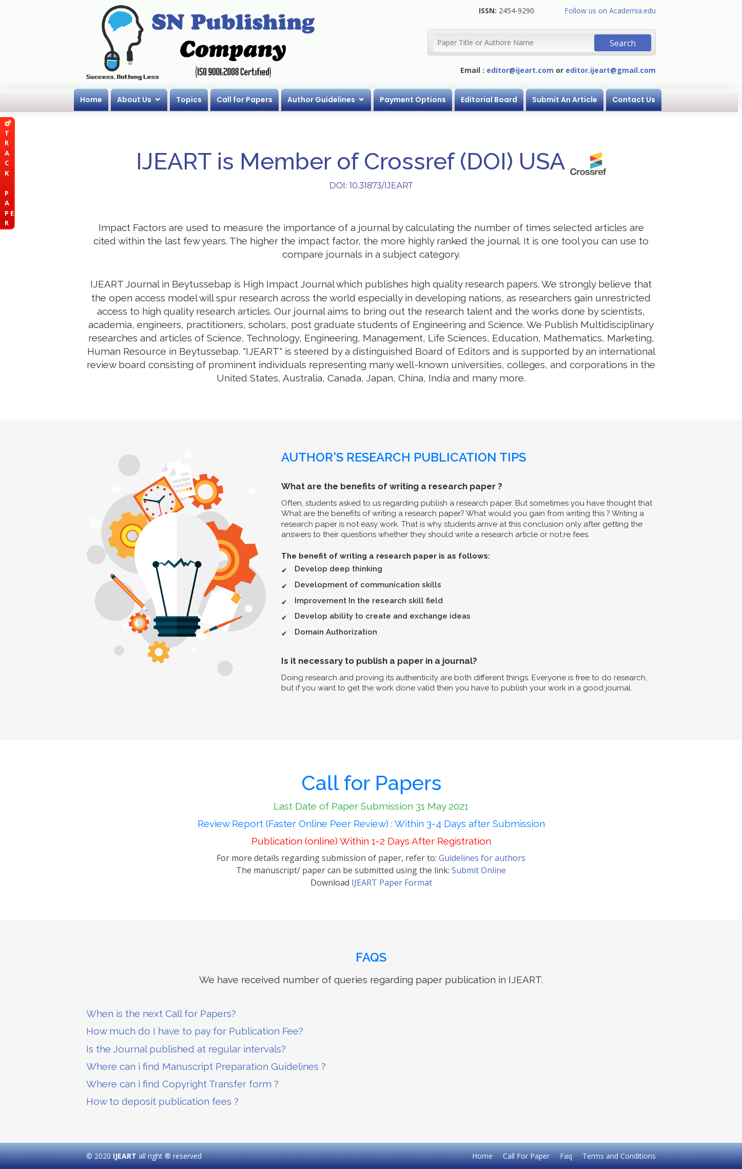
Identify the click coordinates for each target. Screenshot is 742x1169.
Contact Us (635, 99)
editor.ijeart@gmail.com (610, 70)
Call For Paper (526, 1156)
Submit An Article (566, 99)
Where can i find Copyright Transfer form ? (182, 1083)
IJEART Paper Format (392, 882)
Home (93, 99)
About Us (136, 99)
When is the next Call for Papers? (161, 1013)
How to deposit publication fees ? (162, 1101)
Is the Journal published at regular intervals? (186, 1049)
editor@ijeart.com (520, 70)
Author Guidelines (323, 99)
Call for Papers (247, 99)
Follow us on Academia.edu (610, 10)
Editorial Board (491, 99)
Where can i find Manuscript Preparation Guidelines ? (206, 1066)
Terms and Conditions (619, 1156)
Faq (566, 1156)
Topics (191, 99)
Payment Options (415, 99)
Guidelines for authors (482, 858)
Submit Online (479, 870)
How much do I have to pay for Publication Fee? (194, 1031)
